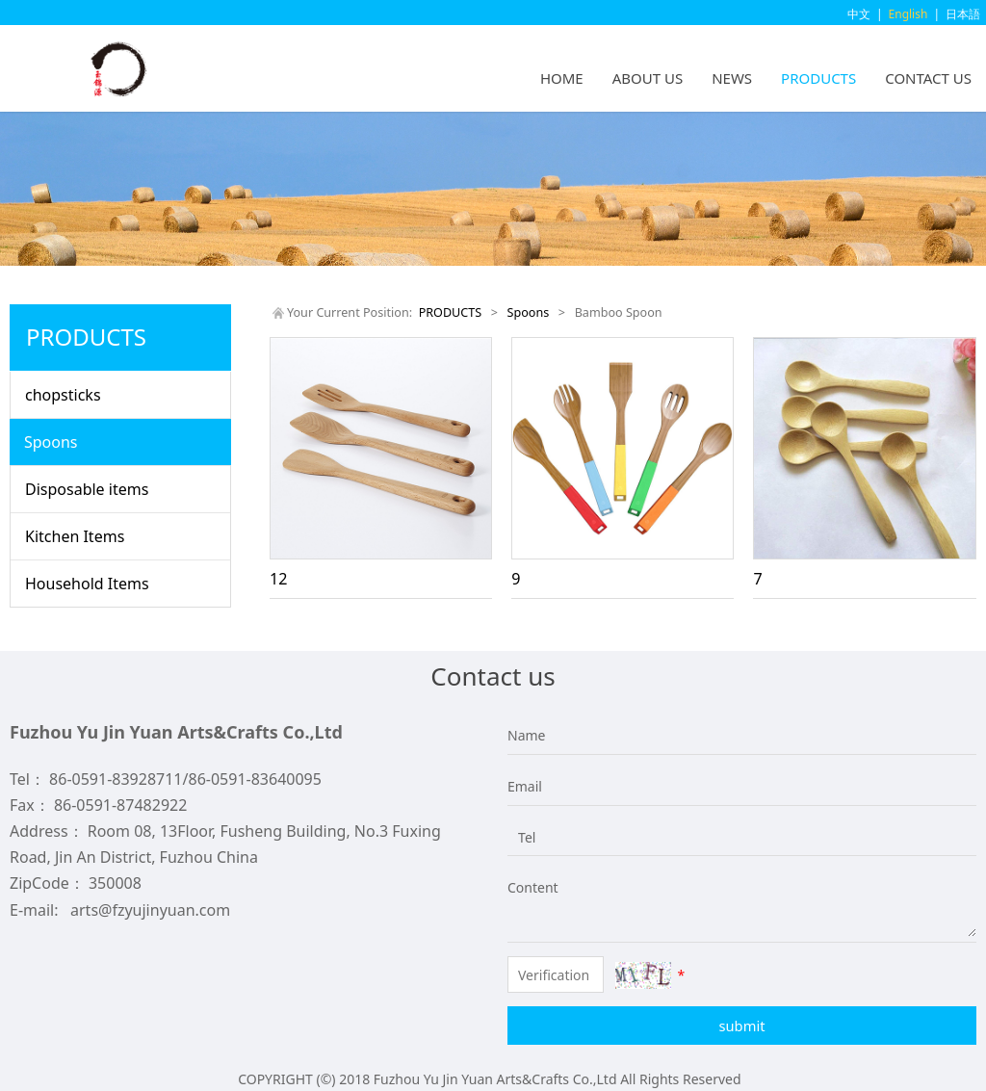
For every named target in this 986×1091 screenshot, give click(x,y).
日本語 (963, 14)
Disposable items (86, 489)
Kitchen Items (74, 536)
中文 (858, 14)
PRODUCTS (818, 78)
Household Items (87, 583)
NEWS (732, 78)
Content (521, 887)
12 (278, 578)
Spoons (51, 442)
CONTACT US (928, 78)
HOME (562, 78)
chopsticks (63, 394)
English (908, 14)
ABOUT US (647, 78)
